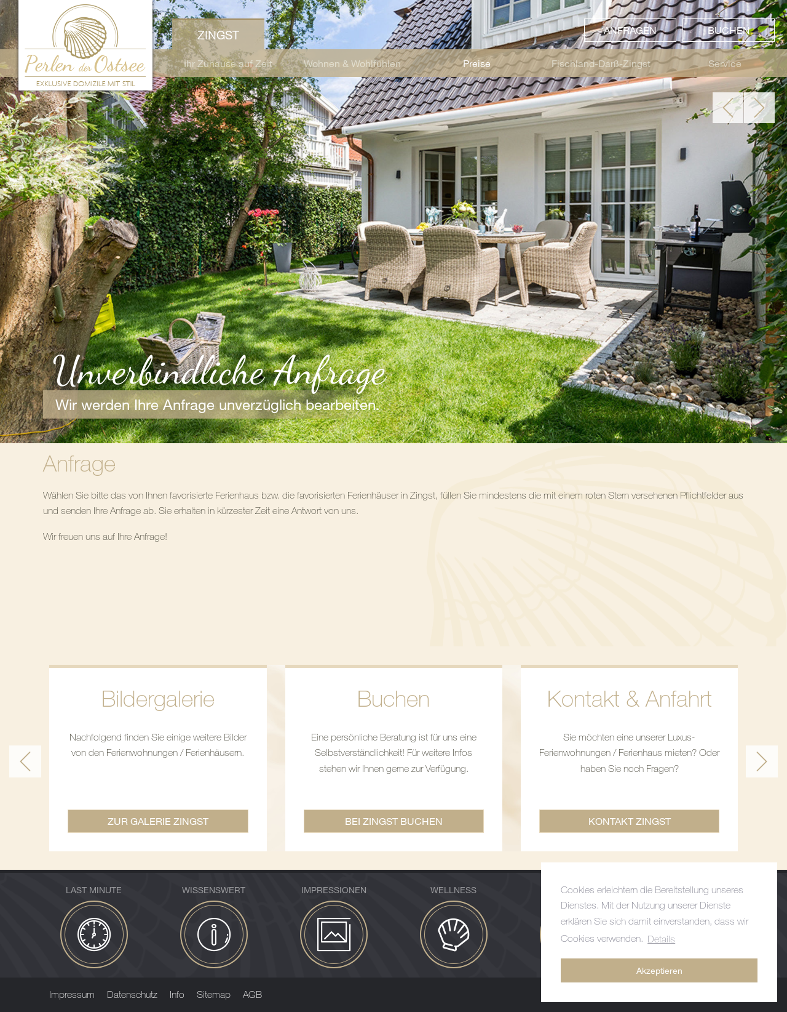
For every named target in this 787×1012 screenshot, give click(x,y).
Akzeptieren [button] (659, 970)
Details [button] (661, 938)
